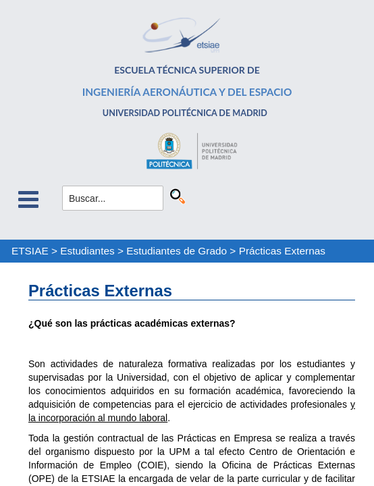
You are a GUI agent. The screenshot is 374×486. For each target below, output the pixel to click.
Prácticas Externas (282, 250)
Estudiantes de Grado (176, 250)
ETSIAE (30, 250)
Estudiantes (87, 250)
